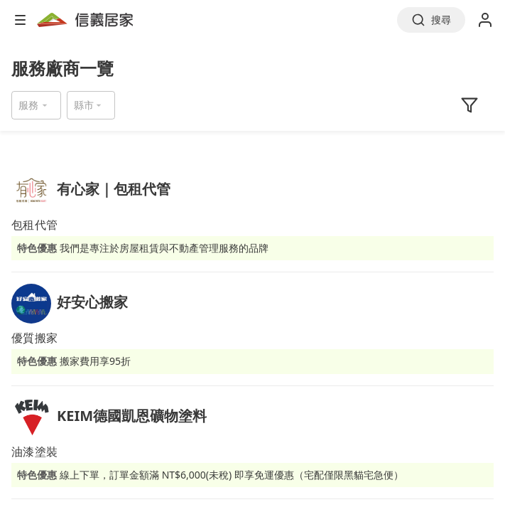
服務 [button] (28, 105)
